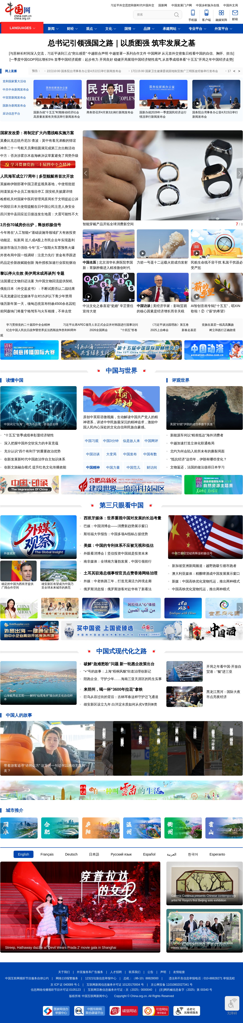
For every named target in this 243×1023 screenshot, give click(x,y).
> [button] (239, 71)
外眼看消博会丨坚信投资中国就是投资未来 (116, 553)
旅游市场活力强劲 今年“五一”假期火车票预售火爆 (37, 248)
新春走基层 (189, 330)
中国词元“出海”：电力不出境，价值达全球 (31, 424)
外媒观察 (10, 553)
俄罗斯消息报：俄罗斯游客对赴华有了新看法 (118, 589)
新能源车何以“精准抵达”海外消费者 (196, 435)
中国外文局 (230, 5)
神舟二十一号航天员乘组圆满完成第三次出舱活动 (37, 148)
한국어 (193, 854)
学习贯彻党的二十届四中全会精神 (28, 324)
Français (47, 854)
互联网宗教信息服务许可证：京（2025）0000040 (120, 989)
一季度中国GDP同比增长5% (31, 59)
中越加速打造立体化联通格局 (192, 443)
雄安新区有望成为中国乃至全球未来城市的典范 (57, 585)
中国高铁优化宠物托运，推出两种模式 (201, 589)
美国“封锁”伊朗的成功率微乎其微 (191, 424)
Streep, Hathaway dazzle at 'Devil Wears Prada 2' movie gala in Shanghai (60, 947)
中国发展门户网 (181, 5)
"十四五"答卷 (129, 330)
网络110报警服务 (67, 978)
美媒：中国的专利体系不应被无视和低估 (119, 545)
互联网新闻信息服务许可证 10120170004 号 (115, 984)
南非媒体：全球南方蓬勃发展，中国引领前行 (118, 561)
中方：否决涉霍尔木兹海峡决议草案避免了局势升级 (39, 156)
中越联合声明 (98, 53)
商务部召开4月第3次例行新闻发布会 (110, 112)
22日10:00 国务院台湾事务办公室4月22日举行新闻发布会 (84, 71)
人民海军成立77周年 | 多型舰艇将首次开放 (37, 176)
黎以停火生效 (12, 273)
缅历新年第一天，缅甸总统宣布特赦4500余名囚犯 (38, 304)
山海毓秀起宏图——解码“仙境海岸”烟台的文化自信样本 (38, 697)
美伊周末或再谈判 (40, 273)
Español (149, 854)
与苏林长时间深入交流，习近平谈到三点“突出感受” (48, 53)
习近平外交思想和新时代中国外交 (132, 5)
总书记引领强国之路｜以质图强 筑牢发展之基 (121, 43)
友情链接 (179, 972)
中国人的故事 (19, 715)
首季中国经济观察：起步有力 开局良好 (83, 59)
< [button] (234, 71)
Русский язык (121, 854)
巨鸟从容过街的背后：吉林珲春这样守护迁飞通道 (121, 697)
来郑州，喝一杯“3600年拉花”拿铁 (113, 689)
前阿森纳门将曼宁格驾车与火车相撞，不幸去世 (36, 311)
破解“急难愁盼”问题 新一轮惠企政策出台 (119, 664)
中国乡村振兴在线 (207, 5)
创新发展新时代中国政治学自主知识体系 (34, 459)
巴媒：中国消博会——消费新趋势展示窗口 (116, 526)
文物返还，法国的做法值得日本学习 (197, 467)
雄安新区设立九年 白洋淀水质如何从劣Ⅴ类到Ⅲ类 (120, 704)
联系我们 (134, 972)
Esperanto (217, 854)
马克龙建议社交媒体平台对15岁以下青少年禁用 (36, 296)
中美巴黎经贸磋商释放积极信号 (192, 553)
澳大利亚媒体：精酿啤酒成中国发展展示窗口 (206, 573)
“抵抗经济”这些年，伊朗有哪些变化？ (198, 459)
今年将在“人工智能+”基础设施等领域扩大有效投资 (38, 232)
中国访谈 (143, 306)
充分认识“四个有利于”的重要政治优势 (32, 451)
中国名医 (89, 262)
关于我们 (64, 972)
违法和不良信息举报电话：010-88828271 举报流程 (202, 978)
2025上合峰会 (159, 330)
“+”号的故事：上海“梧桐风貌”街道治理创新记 (117, 671)
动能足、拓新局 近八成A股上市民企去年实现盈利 (37, 240)
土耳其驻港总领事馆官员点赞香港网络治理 (120, 573)
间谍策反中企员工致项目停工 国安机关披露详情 (36, 191)
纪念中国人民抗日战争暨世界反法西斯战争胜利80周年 (41, 330)
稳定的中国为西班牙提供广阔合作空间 (17, 585)
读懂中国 (14, 380)
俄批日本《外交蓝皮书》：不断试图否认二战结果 (37, 289)
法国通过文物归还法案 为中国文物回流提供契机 (36, 281)
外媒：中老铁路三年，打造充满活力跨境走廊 (118, 581)
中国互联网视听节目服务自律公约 (27, 978)
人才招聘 (116, 972)
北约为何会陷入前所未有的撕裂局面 (197, 451)
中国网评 (154, 53)
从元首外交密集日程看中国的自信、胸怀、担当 (197, 53)
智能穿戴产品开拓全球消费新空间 (108, 224)
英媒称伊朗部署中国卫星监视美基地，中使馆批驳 (37, 184)
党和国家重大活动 (14, 81)
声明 (163, 972)
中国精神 (93, 467)
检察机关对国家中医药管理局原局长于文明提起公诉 (39, 199)
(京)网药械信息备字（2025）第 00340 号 (185, 989)
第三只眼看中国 (121, 505)
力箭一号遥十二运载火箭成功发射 (162, 262)
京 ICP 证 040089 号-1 (65, 984)
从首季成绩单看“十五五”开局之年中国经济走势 (197, 59)
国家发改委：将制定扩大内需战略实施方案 (37, 133)
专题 (60, 273)
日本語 (94, 854)
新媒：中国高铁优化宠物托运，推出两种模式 (206, 581)
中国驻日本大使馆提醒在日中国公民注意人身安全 (37, 206)
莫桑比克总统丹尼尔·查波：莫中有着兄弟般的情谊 (38, 140)
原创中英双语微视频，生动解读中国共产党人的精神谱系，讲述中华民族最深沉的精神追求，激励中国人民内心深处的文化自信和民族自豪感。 (120, 422)
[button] (240, 173)
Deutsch (71, 854)
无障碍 (232, 1005)
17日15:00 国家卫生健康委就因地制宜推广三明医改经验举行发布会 (174, 71)
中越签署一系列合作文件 (127, 53)
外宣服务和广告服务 (90, 972)
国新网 (162, 5)
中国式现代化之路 (121, 651)
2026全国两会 (98, 330)
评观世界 (180, 380)
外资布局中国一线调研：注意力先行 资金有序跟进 (38, 255)
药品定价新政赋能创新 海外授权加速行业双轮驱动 (38, 263)
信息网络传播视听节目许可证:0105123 (56, 989)
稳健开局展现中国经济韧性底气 (138, 59)
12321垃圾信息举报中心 (100, 978)
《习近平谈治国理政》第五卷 (170, 324)
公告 (150, 972)
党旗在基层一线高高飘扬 (218, 324)
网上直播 (11, 71)
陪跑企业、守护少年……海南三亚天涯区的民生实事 (123, 679)
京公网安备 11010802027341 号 (172, 984)
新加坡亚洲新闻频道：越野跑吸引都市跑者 (204, 566)
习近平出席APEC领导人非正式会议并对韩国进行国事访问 (100, 324)
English (23, 854)
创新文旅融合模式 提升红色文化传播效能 (35, 467)
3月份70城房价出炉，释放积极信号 (30, 225)
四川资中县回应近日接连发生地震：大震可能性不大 (39, 214)
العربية (171, 854)
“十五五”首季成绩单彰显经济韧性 (29, 435)
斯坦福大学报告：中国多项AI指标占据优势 (116, 534)
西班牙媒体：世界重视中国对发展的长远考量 (122, 518)
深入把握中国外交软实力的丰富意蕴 (31, 443)
